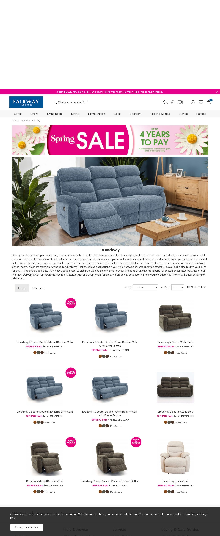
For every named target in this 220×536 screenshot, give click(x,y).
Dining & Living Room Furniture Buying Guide (182, 453)
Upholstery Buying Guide (175, 447)
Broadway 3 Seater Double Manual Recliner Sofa (45, 322)
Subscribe (197, 424)
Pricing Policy (44, 501)
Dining (75, 24)
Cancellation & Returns (76, 460)
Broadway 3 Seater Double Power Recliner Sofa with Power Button (110, 324)
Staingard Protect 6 (123, 451)
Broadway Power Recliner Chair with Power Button (110, 392)
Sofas (18, 24)
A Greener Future (24, 468)
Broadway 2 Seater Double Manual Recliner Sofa (45, 253)
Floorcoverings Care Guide (177, 487)
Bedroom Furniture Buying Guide (180, 459)
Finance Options (122, 447)
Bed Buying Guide (172, 464)
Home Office (96, 24)
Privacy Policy (87, 501)
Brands (183, 24)
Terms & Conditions (65, 501)
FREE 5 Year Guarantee (76, 451)
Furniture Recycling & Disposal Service (134, 460)
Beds (117, 24)
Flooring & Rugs (160, 24)
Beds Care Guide (171, 482)
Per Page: (172, 198)
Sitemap (121, 501)
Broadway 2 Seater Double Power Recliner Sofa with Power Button (110, 254)
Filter (21, 199)
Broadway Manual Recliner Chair (44, 392)
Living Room (55, 24)
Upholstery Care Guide (174, 473)
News (18, 473)
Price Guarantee (24, 501)
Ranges (201, 24)
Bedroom (135, 24)
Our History (21, 447)
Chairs (34, 24)
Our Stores (21, 451)
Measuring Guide (73, 456)
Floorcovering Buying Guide (177, 468)
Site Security (105, 501)
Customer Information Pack (79, 447)
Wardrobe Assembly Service (128, 456)
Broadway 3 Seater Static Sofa (175, 322)
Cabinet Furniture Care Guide (178, 477)
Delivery (68, 465)
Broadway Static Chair (175, 392)
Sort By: (141, 198)
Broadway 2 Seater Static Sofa (175, 253)
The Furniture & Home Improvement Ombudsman (35, 462)
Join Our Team (23, 456)
